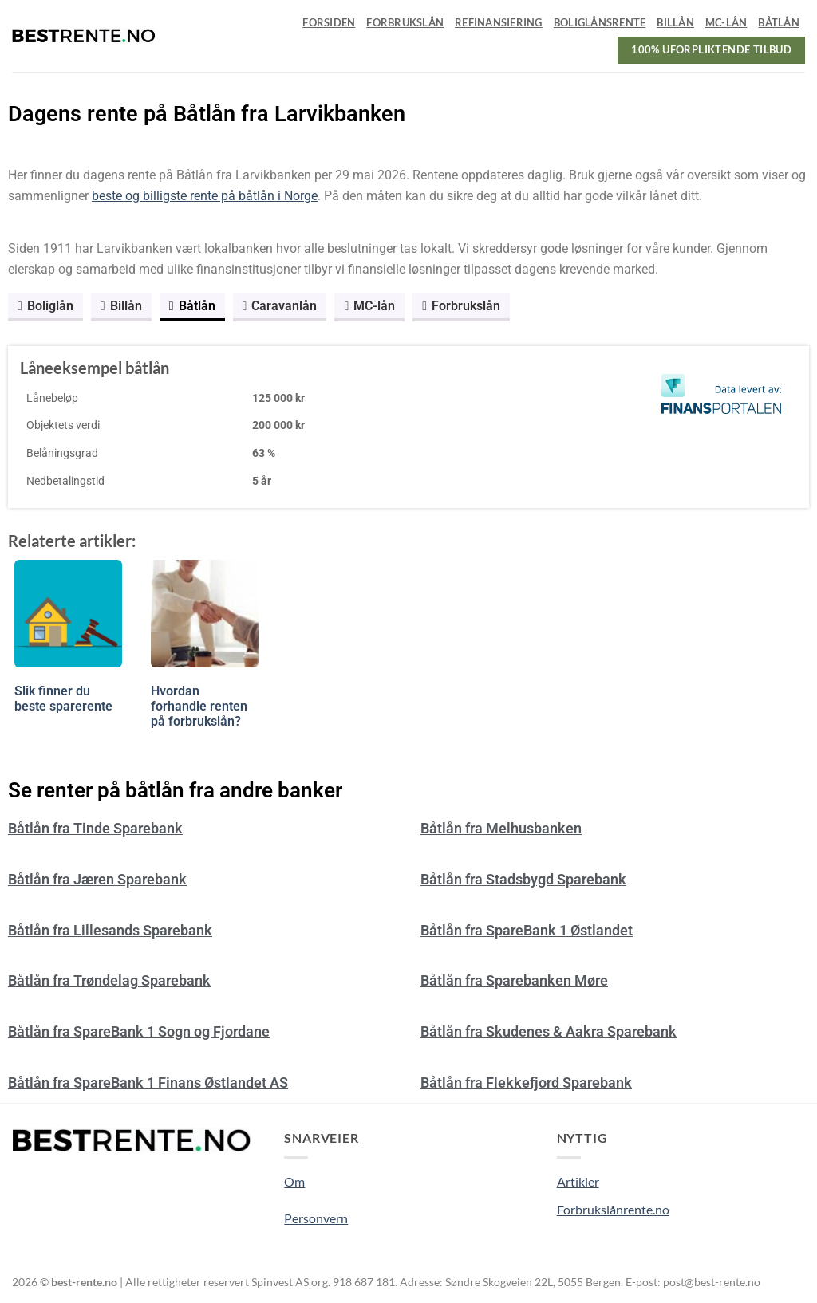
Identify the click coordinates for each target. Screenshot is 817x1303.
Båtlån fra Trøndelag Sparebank (109, 980)
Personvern (316, 1218)
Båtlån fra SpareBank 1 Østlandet (526, 930)
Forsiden (328, 22)
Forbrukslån (405, 22)
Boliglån (45, 305)
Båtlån (778, 22)
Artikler (578, 1181)
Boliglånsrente (600, 22)
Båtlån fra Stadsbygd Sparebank (523, 879)
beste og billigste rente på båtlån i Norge (205, 195)
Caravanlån (280, 305)
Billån (675, 22)
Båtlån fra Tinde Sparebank (95, 828)
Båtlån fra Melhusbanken (501, 828)
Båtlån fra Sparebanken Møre (514, 980)
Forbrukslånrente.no (613, 1209)
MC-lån (726, 22)
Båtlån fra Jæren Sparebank (97, 879)
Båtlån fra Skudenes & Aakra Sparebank (548, 1031)
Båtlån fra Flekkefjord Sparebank (526, 1082)
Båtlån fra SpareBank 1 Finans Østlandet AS (148, 1082)
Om (294, 1181)
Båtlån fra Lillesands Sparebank (110, 930)
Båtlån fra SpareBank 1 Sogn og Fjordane (139, 1031)
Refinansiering (499, 22)
